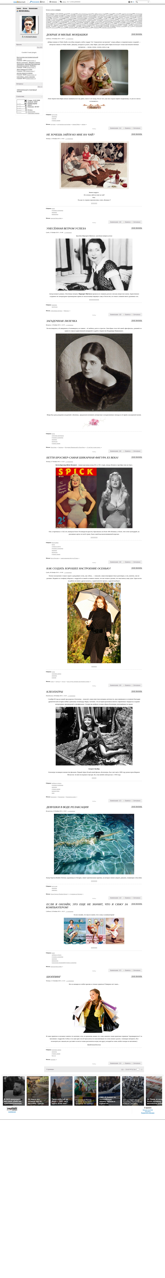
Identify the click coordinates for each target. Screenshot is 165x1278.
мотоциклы (55, 21)
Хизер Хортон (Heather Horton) (59, 894)
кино (138, 22)
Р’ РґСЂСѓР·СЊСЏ (30, 37)
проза (98, 17)
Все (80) (39, 47)
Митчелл (66, 310)
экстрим (73, 13)
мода (71, 21)
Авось (64, 2)
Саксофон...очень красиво (26, 77)
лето (47, 22)
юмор (65, 13)
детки (52, 26)
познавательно (70, 18)
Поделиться (136, 128)
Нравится (128, 128)
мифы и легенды (95, 21)
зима (95, 23)
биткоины (137, 26)
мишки (83, 124)
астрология (54, 27)
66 (135, 1069)
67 (133, 1069)
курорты (54, 22)
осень (116, 18)
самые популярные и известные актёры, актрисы (110, 16)
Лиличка (60, 447)
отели (104, 18)
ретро (47, 17)
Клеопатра (53, 797)
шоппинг (53, 1059)
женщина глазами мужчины (83, 25)
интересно (82, 23)
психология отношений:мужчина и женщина (82, 17)
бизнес (48, 27)
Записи (19, 8)
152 (122, 1069)
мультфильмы (90, 20)
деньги (59, 26)
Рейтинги (54, 2)
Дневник (136, 34)
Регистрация (35, 2)
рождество (137, 16)
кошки (78, 22)
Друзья (25, 8)
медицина (115, 21)
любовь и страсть (126, 21)
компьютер (107, 22)
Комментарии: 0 (31, 60)
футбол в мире (70, 15)
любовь (137, 21)
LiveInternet (20, 2)
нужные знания (55, 20)
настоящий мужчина (78, 20)
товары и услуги (117, 15)
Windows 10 (88, 27)
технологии (128, 15)
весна (111, 26)
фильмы (108, 15)
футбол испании (59, 15)
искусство (56, 23)
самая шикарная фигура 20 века (69, 558)
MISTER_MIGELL (107, 27)
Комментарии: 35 (31, 78)
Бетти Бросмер (55, 558)
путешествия (62, 17)
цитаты (111, 13)
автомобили (72, 27)
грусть (63, 681)
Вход (43, 2)
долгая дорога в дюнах (25, 73)
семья (78, 16)
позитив (90, 18)
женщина (54, 116)
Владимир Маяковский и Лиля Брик (75, 447)
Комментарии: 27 (31, 74)
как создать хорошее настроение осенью (78, 681)
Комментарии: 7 (30, 71)
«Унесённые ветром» (56, 310)
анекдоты (62, 27)
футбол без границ (81, 15)
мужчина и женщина (110, 20)
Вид (132, 2)
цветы (117, 13)
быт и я (130, 26)
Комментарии (33, 8)
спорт (59, 16)
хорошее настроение (127, 13)
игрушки (53, 124)
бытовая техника (120, 26)
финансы (101, 15)
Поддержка (129, 2)
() (120, 128)
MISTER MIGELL (17, 11)
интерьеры (65, 23)
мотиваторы (63, 21)
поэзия (132, 17)
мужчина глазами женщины (127, 20)
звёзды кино (111, 23)
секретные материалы (88, 16)
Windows (96, 27)
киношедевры (129, 22)
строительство (136, 15)
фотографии (92, 15)
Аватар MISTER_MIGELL (28, 24)
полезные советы (57, 18)
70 (126, 1069)
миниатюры (106, 21)
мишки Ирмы (76, 124)
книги (115, 22)
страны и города (50, 16)
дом (129, 25)
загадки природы (134, 23)
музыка (99, 20)
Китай (121, 22)
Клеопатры (61, 797)
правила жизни (123, 17)
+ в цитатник (69, 38)
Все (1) (40, 86)
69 (128, 1069)
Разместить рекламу (147, 1113)
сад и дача (129, 16)
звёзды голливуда (122, 23)
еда (124, 25)
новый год (66, 20)
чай (95, 13)
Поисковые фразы (33, 113)
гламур (77, 26)
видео (104, 26)
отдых (109, 18)
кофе (85, 22)
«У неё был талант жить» (94, 447)
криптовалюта (71, 22)
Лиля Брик (53, 447)
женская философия (101, 25)
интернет (73, 23)
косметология (98, 22)
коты (90, 22)
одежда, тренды (125, 18)
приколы (114, 17)
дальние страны (68, 26)
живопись (70, 25)
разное (54, 17)
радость (58, 681)
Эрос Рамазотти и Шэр (24, 69)
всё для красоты (95, 26)
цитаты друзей (102, 13)
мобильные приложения (82, 21)
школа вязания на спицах (85, 13)
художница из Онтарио (75, 894)
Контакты (148, 1111)
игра (90, 23)
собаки (72, 16)
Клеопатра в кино (71, 797)
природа (106, 17)
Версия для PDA (148, 1110)
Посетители (31, 111)
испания (48, 23)
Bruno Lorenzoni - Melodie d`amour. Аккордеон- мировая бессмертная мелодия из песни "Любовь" (28, 64)
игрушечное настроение (64, 124)
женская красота (114, 25)
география (84, 26)
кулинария (60, 22)
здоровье (102, 23)
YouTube (79, 27)
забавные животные (59, 25)
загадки (48, 25)
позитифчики (80, 18)
